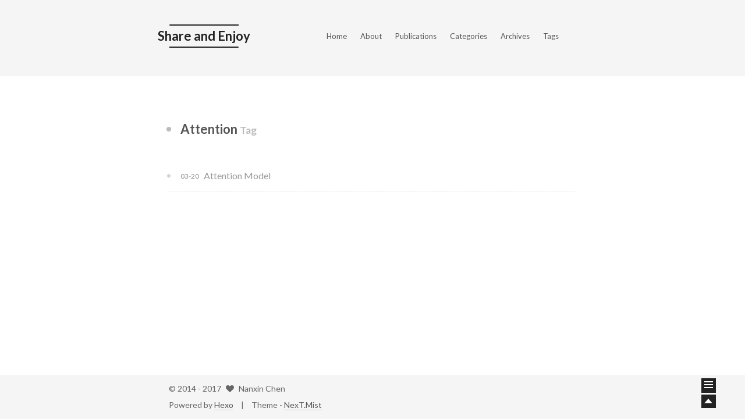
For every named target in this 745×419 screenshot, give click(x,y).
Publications (416, 36)
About (371, 36)
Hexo (223, 405)
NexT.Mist (303, 405)
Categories (468, 36)
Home (337, 36)
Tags (551, 36)
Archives (515, 36)
